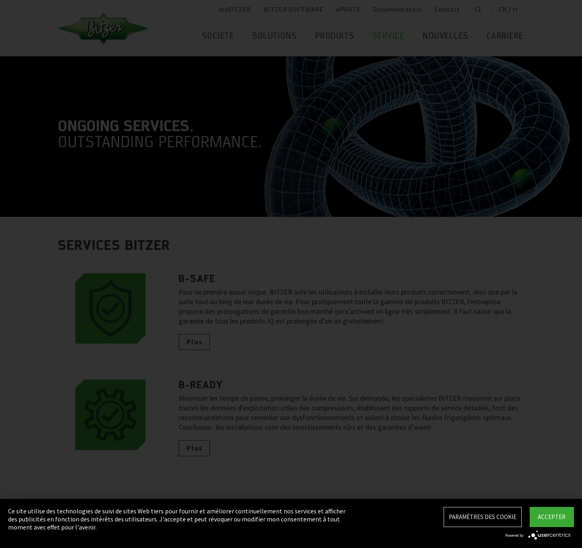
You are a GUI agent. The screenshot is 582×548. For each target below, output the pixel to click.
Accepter (552, 517)
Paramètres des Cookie (482, 517)
